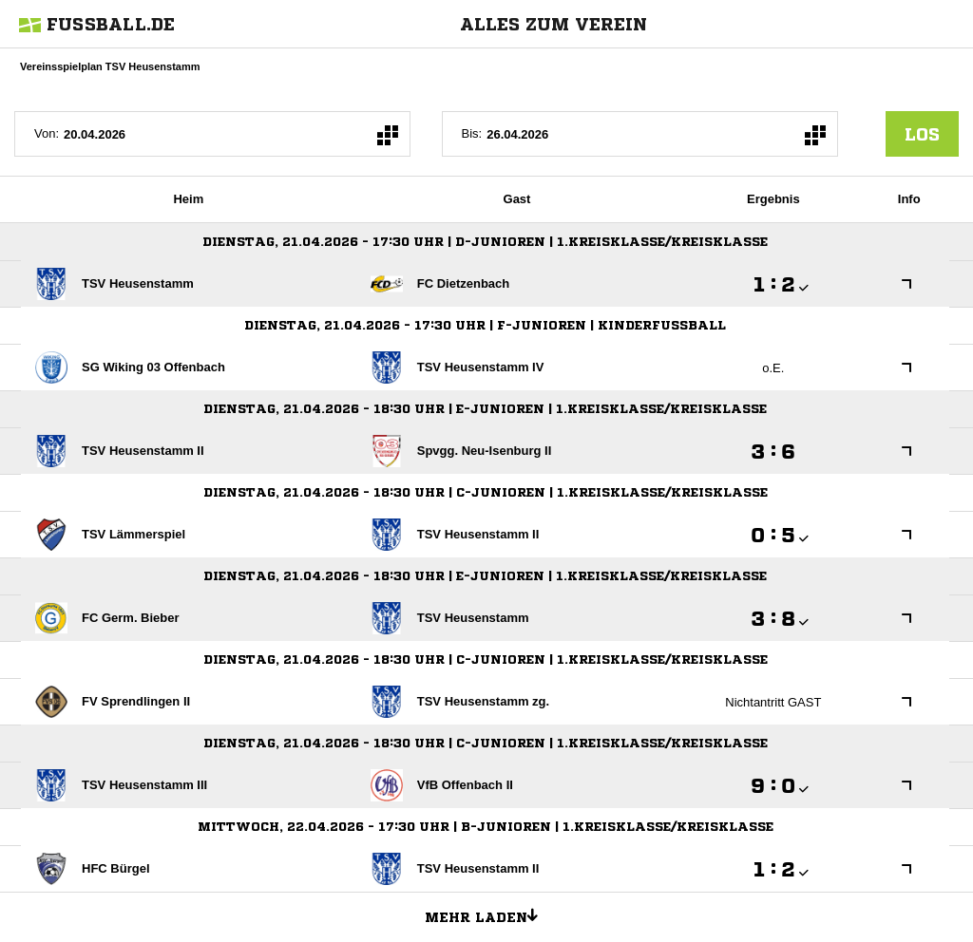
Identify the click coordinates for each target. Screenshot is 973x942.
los (922, 133)
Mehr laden (488, 914)
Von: (46, 133)
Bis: (472, 133)
